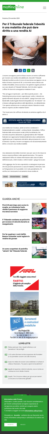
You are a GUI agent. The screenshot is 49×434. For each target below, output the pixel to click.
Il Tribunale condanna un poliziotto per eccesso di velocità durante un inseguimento (16, 222)
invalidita (25, 176)
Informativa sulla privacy (33, 411)
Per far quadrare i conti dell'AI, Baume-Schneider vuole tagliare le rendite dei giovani (16, 236)
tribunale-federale (15, 176)
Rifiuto (23, 424)
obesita (5, 176)
